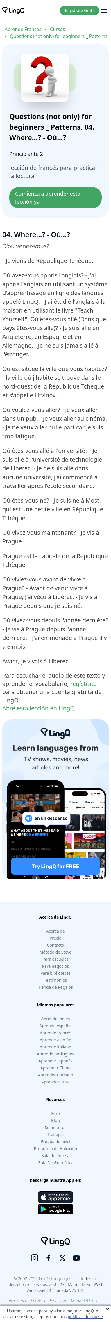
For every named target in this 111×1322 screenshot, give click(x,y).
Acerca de (55, 931)
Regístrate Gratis (79, 10)
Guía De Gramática (55, 1162)
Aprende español (55, 1025)
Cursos (57, 29)
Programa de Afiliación (55, 1148)
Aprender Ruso (55, 1082)
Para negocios (55, 966)
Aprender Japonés (55, 1061)
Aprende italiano (55, 1047)
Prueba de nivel (55, 1141)
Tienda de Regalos (55, 987)
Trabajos (55, 1134)
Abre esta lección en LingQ (38, 708)
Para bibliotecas (55, 973)
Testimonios (55, 980)
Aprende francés (55, 1032)
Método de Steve (55, 952)
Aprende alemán (55, 1040)
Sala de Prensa (55, 1155)
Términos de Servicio (26, 1301)
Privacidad (58, 1301)
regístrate (83, 684)
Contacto (55, 945)
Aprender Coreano (55, 1075)
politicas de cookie (85, 1316)
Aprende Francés (23, 29)
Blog (55, 1120)
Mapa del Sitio (84, 1301)
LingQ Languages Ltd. (59, 1278)
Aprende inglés (55, 1018)
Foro (55, 1113)
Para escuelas (55, 959)
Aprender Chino (55, 1068)
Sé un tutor (55, 1127)
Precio (56, 938)
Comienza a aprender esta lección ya (48, 197)
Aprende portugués (55, 1054)
